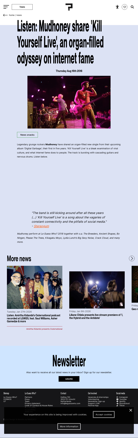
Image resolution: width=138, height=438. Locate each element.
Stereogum (41, 226)
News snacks (27, 134)
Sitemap (6, 393)
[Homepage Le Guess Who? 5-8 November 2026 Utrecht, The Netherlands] (69, 6)
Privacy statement (32, 403)
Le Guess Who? (10, 397)
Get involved (92, 393)
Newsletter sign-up (96, 401)
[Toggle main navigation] (5, 7)
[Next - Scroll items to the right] (132, 258)
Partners (28, 397)
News (19, 15)
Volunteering (93, 399)
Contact (63, 393)
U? (4, 401)
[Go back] (5, 15)
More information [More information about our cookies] (69, 426)
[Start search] (132, 7)
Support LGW (93, 403)
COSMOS (7, 399)
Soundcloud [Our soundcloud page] (123, 403)
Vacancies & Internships (98, 397)
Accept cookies (104, 414)
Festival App (93, 405)
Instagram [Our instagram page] (122, 397)
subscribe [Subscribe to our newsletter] (69, 379)
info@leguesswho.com (70, 403)
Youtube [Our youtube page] (121, 399)
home (12, 15)
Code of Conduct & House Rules (39, 405)
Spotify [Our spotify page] (120, 401)
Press (27, 399)
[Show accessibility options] (117, 7)
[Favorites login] (124, 7)
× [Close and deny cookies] (131, 410)
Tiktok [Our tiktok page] (120, 405)
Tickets (22, 7)
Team (27, 401)
